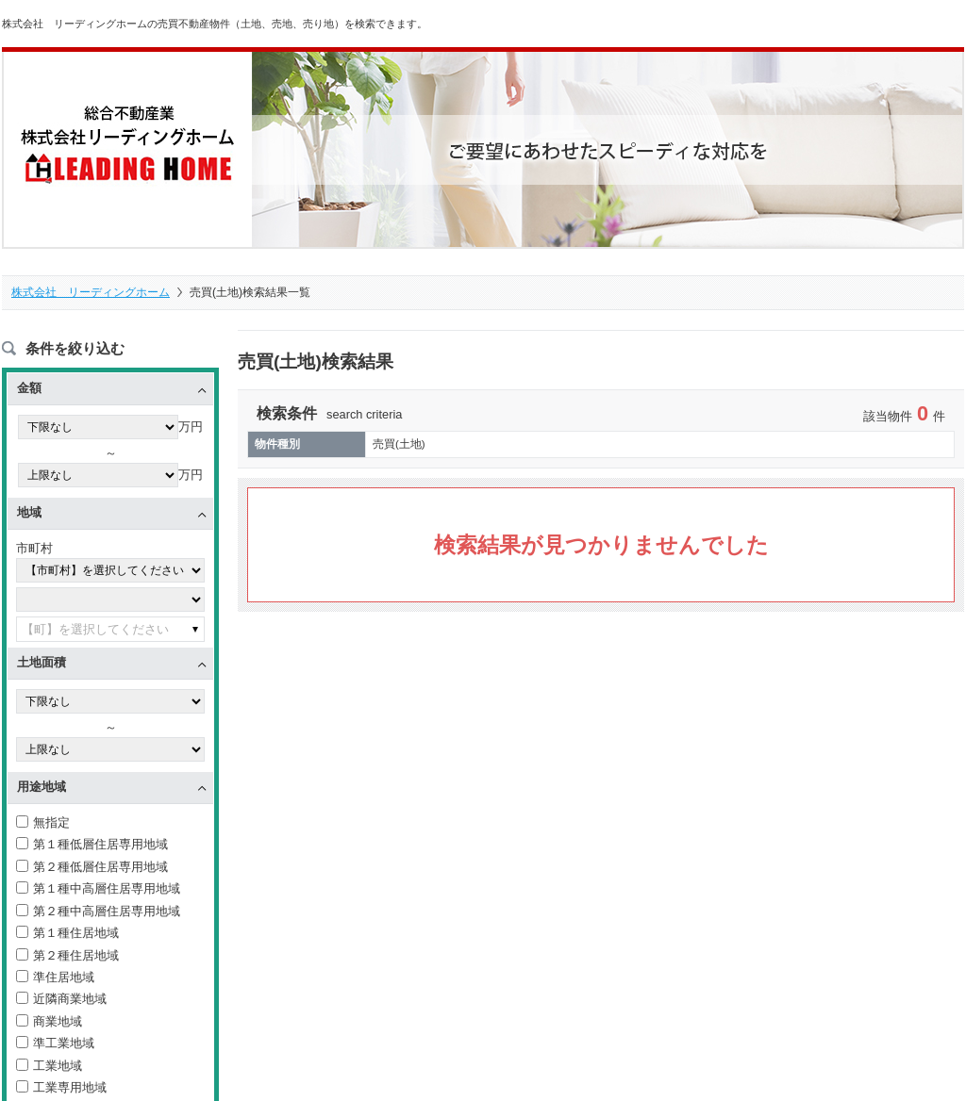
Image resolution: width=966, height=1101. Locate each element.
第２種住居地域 (67, 956)
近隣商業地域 (61, 1001)
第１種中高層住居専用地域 (98, 889)
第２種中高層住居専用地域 (98, 912)
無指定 (43, 823)
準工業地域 (55, 1045)
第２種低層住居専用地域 (92, 868)
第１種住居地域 (67, 934)
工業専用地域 (61, 1089)
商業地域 (49, 1022)
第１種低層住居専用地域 (92, 846)
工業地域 (49, 1067)
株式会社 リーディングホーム (90, 292)
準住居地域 (55, 978)
